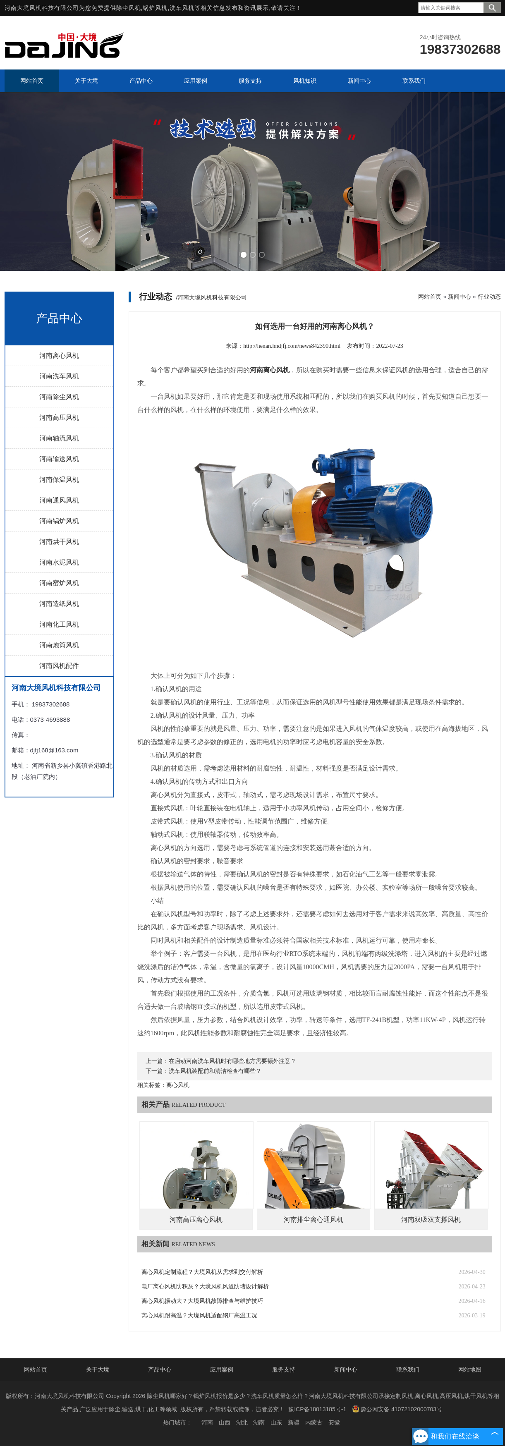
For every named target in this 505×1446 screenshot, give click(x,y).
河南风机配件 (59, 665)
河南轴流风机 (59, 438)
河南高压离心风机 (196, 1219)
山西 (224, 1422)
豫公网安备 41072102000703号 (397, 1408)
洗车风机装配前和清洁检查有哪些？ (215, 1071)
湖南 (259, 1422)
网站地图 (469, 1369)
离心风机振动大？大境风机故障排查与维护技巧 (202, 1301)
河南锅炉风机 (59, 520)
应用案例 (221, 1369)
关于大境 (97, 1369)
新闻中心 (459, 296)
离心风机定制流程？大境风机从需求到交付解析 (202, 1272)
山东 (276, 1422)
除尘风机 (128, 8)
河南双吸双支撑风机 (431, 1219)
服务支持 (283, 1369)
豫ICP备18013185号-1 (317, 1409)
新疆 (293, 1422)
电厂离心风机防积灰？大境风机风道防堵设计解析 (205, 1286)
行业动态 (489, 296)
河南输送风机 (59, 458)
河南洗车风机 (59, 376)
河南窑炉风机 (59, 583)
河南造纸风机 (59, 603)
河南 (207, 1422)
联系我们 (407, 1369)
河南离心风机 (59, 355)
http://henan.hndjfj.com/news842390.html (291, 346)
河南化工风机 (59, 624)
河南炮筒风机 (59, 645)
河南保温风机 (59, 479)
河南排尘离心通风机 (313, 1219)
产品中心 (159, 1369)
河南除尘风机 (59, 396)
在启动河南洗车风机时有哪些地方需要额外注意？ (232, 1061)
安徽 (334, 1422)
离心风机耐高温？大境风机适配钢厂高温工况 (199, 1315)
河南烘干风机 (59, 541)
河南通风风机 (59, 500)
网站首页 (429, 296)
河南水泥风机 (59, 562)
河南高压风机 (59, 417)
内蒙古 (314, 1422)
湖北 (242, 1422)
